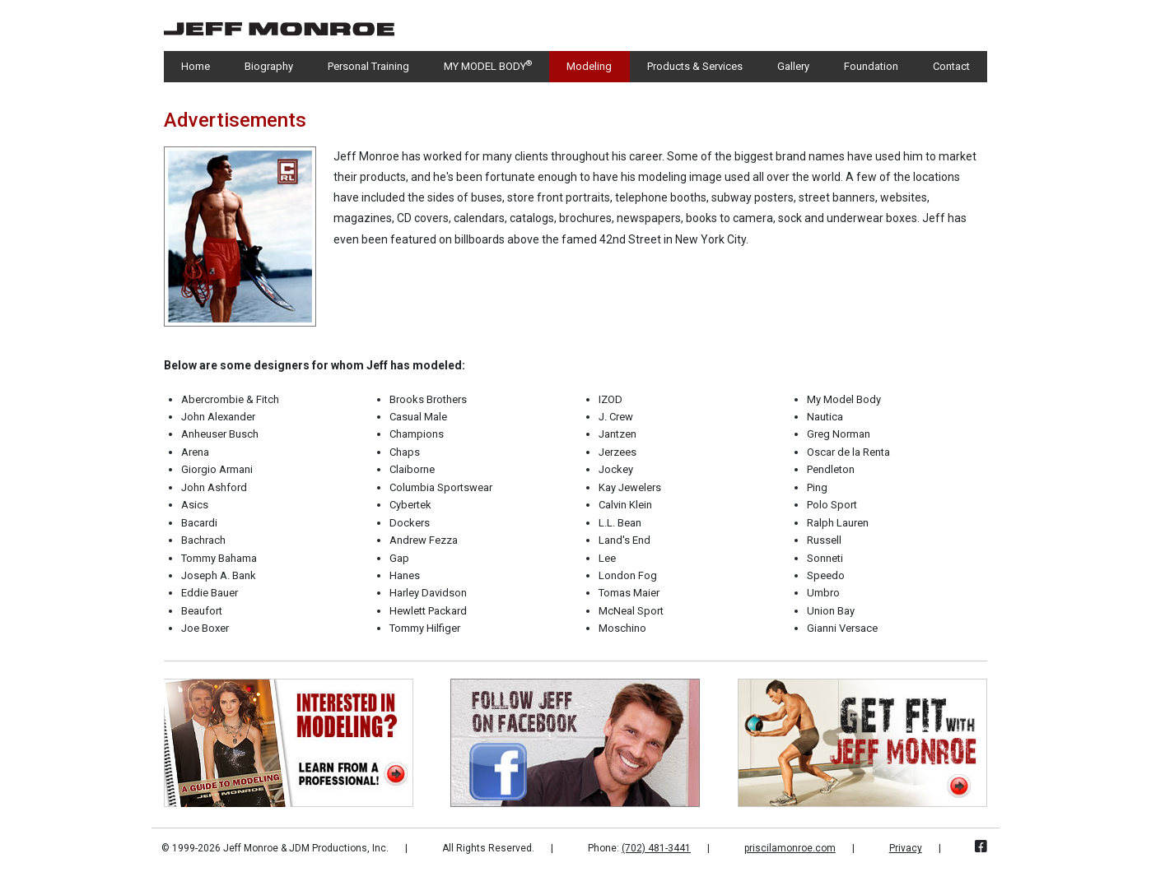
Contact (951, 66)
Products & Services (695, 66)
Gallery (793, 66)
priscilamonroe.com (790, 848)
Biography (269, 66)
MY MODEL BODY (488, 65)
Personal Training (368, 66)
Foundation (871, 66)
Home (195, 66)
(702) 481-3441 (656, 848)
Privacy (905, 848)
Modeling (589, 66)
